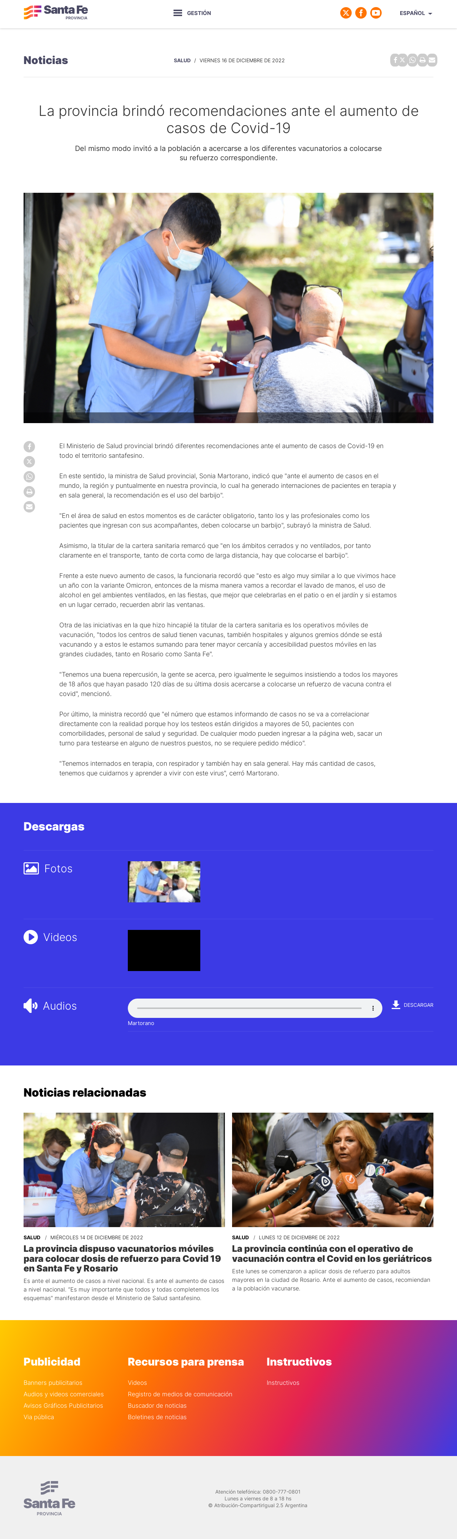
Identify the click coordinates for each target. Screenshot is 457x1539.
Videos (137, 1380)
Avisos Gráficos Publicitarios (63, 1403)
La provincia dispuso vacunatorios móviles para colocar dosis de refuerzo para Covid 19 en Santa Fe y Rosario (118, 1256)
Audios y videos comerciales (64, 1391)
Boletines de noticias (157, 1414)
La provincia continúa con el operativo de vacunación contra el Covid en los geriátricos (329, 1251)
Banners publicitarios (53, 1380)
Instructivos (283, 1380)
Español (412, 13)
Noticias (46, 59)
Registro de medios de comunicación (180, 1391)
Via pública (39, 1414)
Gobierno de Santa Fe (56, 12)
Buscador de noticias (157, 1403)
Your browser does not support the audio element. (255, 1006)
